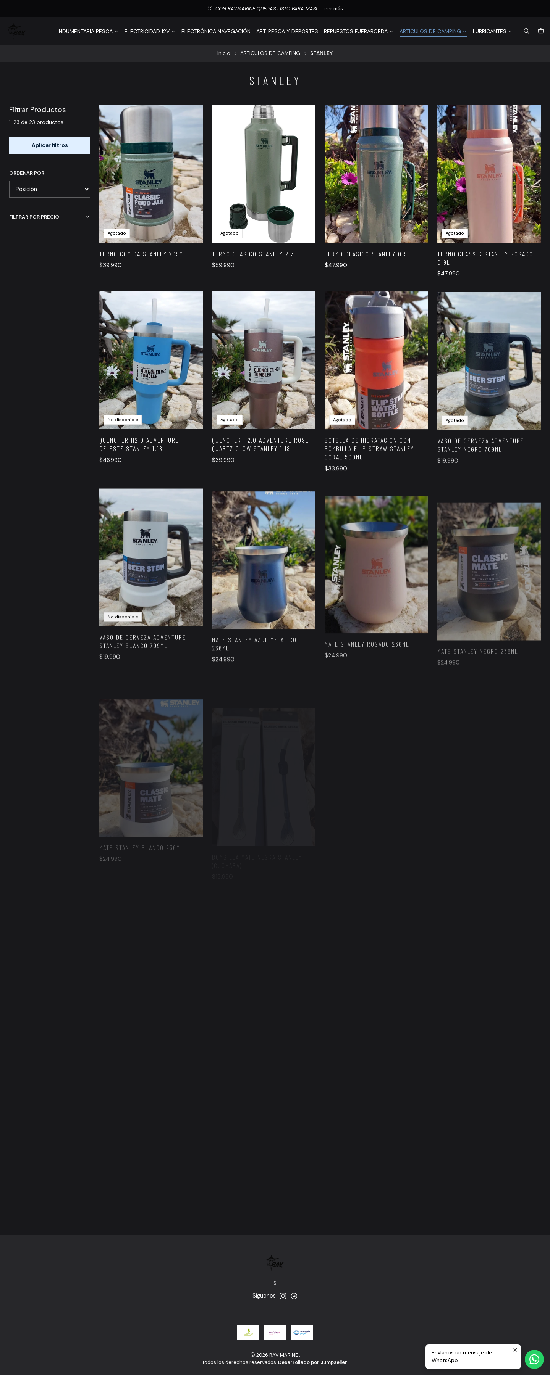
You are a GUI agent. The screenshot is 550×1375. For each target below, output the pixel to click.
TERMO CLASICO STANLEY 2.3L (255, 254)
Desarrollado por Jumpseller (312, 1362)
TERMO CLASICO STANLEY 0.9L (368, 254)
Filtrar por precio (49, 217)
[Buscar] (526, 31)
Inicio (223, 53)
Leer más (332, 8)
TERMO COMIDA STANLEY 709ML (142, 254)
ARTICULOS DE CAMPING (270, 53)
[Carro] (540, 31)
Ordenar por (26, 173)
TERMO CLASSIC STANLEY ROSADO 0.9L (485, 258)
